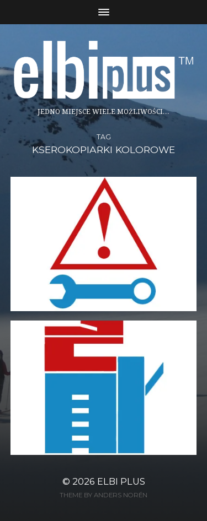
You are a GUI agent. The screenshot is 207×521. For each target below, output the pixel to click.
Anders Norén (120, 495)
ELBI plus (121, 481)
